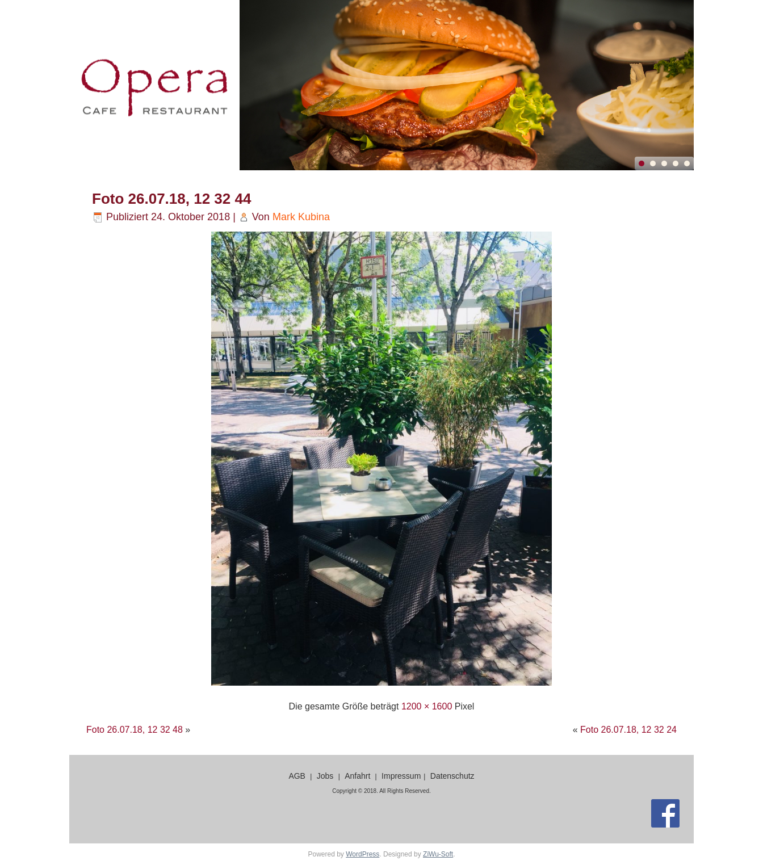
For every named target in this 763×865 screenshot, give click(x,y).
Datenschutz (452, 775)
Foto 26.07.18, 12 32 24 (628, 729)
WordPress (362, 854)
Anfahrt (357, 775)
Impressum (401, 775)
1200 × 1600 (426, 706)
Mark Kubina (301, 216)
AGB (296, 775)
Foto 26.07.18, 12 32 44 (171, 198)
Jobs (325, 775)
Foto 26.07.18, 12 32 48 (134, 729)
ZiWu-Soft (438, 854)
